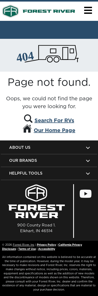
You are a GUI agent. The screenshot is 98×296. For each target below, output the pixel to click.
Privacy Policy (46, 244)
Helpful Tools (25, 173)
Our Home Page (54, 130)
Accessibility (46, 249)
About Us (19, 147)
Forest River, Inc (23, 244)
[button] (88, 10)
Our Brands (23, 160)
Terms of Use (27, 249)
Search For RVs (54, 120)
